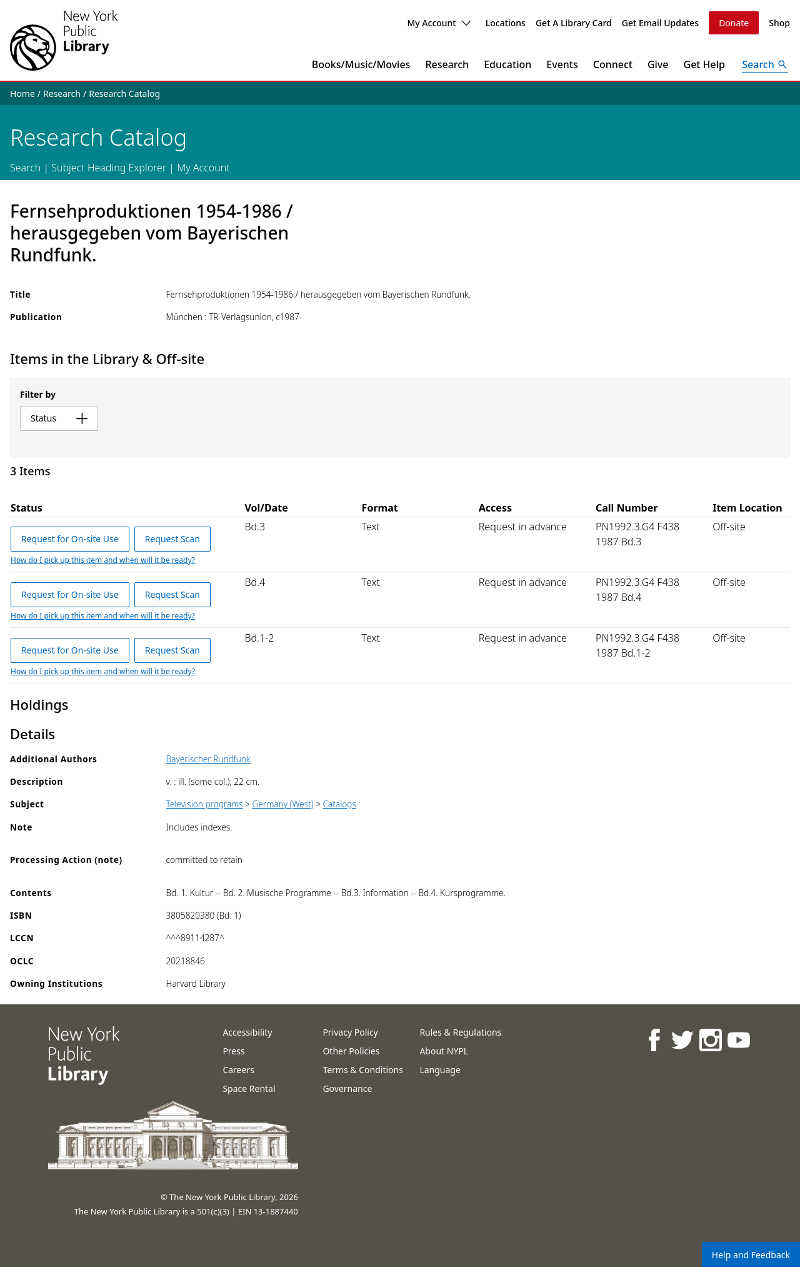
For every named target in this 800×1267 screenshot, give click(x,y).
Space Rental (248, 1088)
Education (507, 64)
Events (562, 64)
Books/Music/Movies (361, 64)
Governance (347, 1088)
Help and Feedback (751, 1255)
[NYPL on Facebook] (653, 1040)
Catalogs (339, 804)
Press (233, 1051)
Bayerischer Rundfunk (208, 759)
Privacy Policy (350, 1032)
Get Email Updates (660, 23)
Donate (734, 23)
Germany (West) (283, 804)
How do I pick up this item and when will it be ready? (103, 560)
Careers (238, 1070)
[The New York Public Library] (64, 40)
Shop (779, 23)
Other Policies (350, 1051)
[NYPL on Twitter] (681, 1040)
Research (447, 64)
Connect (612, 64)
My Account (438, 23)
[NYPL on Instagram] (710, 1040)
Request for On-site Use (70, 539)
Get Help (705, 64)
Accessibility (247, 1032)
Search (25, 167)
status (59, 418)
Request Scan (172, 539)
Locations (506, 23)
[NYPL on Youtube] (738, 1040)
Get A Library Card (574, 23)
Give (658, 64)
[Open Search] (765, 64)
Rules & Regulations (460, 1032)
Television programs (204, 804)
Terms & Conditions (362, 1070)
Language (439, 1070)
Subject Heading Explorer (108, 167)
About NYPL (443, 1051)
